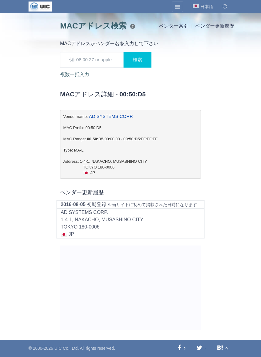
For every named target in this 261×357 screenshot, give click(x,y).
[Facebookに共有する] (179, 348)
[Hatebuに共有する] (220, 348)
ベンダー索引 (173, 25)
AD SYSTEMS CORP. (111, 116)
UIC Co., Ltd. (66, 348)
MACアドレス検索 (93, 25)
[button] (225, 7)
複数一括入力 (74, 74)
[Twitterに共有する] (199, 348)
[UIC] (40, 6)
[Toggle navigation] (177, 6)
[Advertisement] (130, 287)
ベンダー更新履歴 (214, 25)
